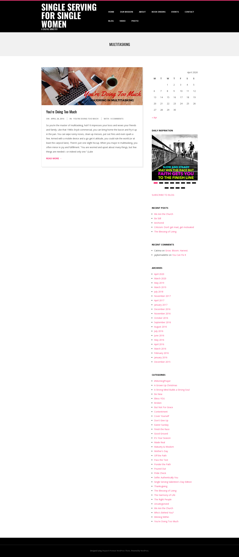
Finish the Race (162, 429)
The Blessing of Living (165, 231)
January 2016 (160, 357)
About (142, 12)
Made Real (159, 442)
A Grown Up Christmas (165, 385)
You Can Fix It (179, 254)
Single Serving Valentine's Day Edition (173, 481)
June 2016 (159, 335)
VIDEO (123, 21)
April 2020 (159, 274)
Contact (189, 12)
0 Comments (117, 118)
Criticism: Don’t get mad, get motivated (174, 227)
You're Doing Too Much (85, 118)
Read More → (54, 158)
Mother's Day (161, 451)
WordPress (144, 551)
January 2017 (160, 304)
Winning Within (161, 516)
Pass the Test (161, 459)
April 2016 (159, 344)
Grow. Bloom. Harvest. (176, 250)
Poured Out (160, 468)
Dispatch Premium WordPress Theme (116, 551)
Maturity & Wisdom (164, 446)
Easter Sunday (161, 424)
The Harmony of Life (164, 495)
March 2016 (160, 348)
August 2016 (160, 326)
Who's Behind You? (164, 512)
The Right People (163, 499)
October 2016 (161, 317)
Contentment (161, 411)
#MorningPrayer (162, 380)
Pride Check (160, 473)
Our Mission (126, 12)
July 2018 (158, 291)
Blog (111, 21)
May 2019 (159, 282)
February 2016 (161, 353)
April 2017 (159, 300)
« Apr (154, 117)
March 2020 (160, 278)
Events (175, 12)
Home (111, 12)
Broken (158, 402)
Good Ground (161, 433)
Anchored (159, 222)
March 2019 (160, 287)
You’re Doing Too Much (61, 111)
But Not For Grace (163, 407)
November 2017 (162, 295)
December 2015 (162, 361)
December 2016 (162, 309)
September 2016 (162, 322)
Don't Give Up (161, 420)
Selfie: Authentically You (166, 477)
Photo (135, 21)
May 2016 (159, 339)
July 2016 (158, 331)
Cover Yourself (161, 416)
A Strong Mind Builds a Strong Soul (172, 389)
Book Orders (158, 12)
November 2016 (162, 313)
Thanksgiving (160, 486)
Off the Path (160, 455)
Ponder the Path (162, 464)
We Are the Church (163, 214)
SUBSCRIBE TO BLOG (163, 194)
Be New (158, 394)
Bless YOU (159, 398)
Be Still (157, 218)
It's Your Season (162, 437)
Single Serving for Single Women (69, 15)
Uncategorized (161, 503)
